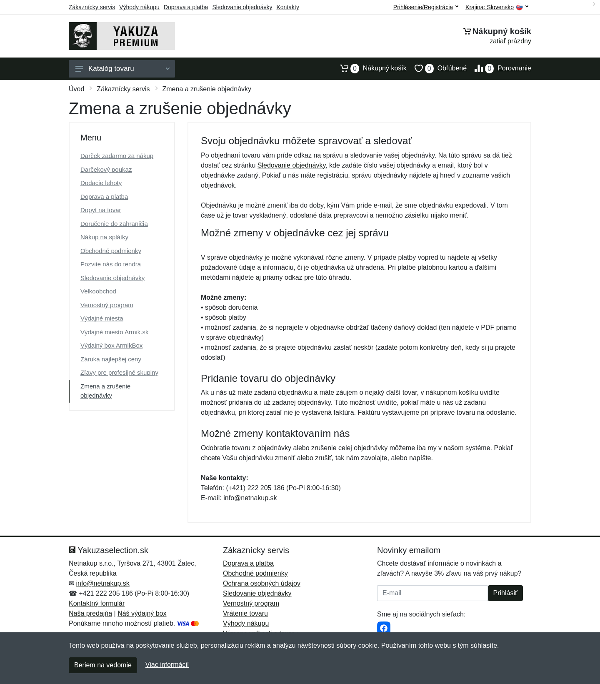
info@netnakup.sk (102, 583)
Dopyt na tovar (100, 209)
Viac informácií (167, 664)
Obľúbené (437, 68)
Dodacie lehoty (101, 182)
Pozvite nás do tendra (110, 264)
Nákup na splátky (104, 237)
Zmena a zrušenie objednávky (105, 391)
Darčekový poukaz (106, 169)
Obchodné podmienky (110, 250)
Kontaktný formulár (97, 603)
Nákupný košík (369, 68)
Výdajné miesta (101, 318)
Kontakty (287, 7)
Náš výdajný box (142, 613)
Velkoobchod (98, 291)
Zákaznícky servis (92, 7)
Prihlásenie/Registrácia (425, 7)
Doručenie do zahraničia (114, 223)
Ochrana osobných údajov (261, 583)
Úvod (76, 89)
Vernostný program (106, 304)
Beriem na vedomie (103, 665)
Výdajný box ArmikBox (111, 345)
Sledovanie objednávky (242, 7)
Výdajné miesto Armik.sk (114, 332)
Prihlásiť (505, 592)
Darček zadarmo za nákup (116, 155)
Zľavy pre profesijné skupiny (119, 372)
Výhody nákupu (139, 7)
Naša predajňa (90, 613)
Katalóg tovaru (122, 69)
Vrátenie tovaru (245, 613)
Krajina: (496, 7)
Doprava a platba (186, 7)
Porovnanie (499, 68)
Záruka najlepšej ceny (110, 359)
